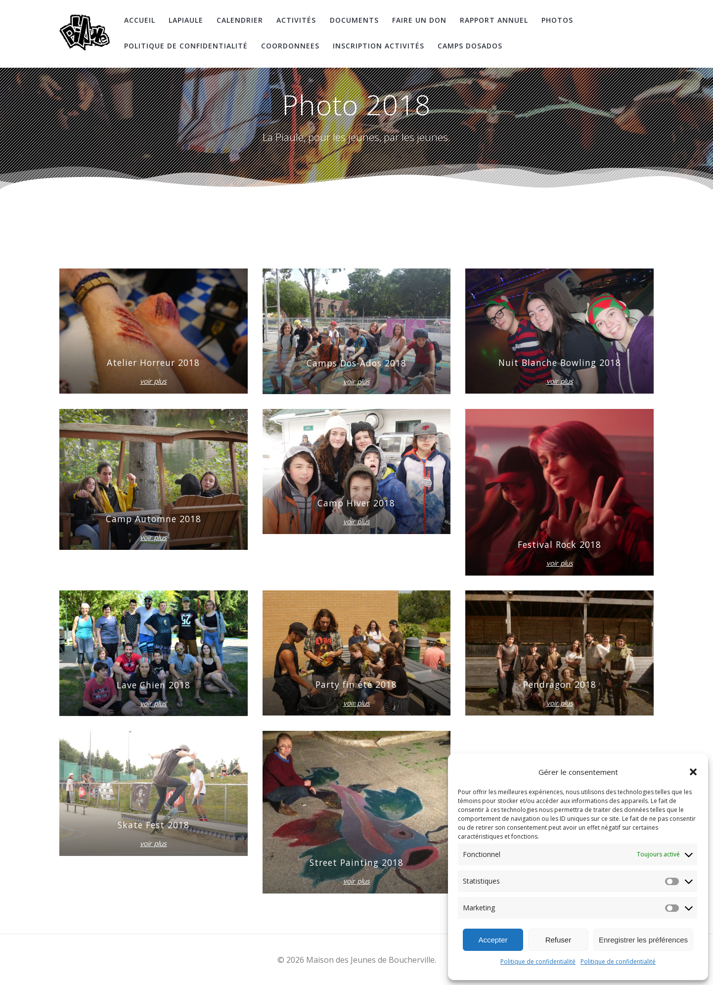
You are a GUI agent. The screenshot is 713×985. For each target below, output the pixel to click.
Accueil (139, 20)
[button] (693, 772)
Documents (354, 20)
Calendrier (240, 20)
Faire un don (419, 20)
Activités (296, 20)
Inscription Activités (378, 45)
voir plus (153, 381)
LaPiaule (186, 20)
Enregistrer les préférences (643, 940)
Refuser (558, 940)
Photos (557, 20)
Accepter (492, 940)
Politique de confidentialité (538, 961)
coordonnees (290, 45)
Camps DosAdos (470, 45)
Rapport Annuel (494, 20)
